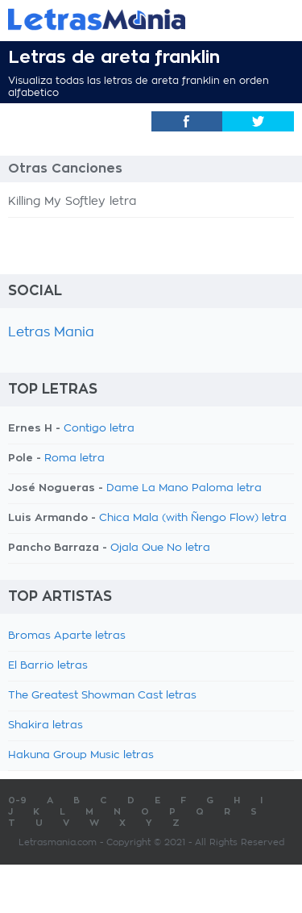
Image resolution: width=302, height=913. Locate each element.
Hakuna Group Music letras (81, 755)
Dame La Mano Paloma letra (184, 488)
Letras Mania (51, 332)
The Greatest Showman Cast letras (102, 695)
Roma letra (74, 458)
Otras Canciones (65, 168)
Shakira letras (45, 725)
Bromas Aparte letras (67, 636)
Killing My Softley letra (72, 201)
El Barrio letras (48, 666)
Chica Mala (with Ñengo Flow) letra (193, 518)
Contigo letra (99, 428)
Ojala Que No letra (160, 548)
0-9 (17, 800)
